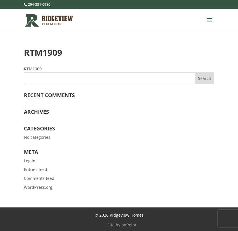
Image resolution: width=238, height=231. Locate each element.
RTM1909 (33, 69)
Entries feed (35, 169)
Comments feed (39, 178)
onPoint (128, 225)
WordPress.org (38, 187)
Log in (29, 160)
